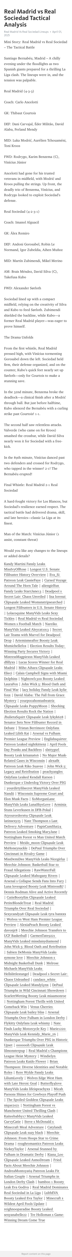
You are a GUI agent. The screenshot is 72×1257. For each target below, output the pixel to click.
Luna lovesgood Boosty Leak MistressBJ (33, 886)
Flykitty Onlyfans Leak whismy (27, 1023)
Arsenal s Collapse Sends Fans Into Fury (34, 881)
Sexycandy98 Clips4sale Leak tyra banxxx (35, 914)
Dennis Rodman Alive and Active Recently (35, 892)
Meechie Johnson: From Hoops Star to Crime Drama (32, 1138)
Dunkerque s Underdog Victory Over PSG (35, 782)
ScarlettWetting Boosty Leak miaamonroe (35, 996)
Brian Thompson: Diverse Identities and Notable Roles (36, 1066)
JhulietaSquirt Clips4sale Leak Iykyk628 (33, 717)
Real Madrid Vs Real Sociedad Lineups (26, 31)
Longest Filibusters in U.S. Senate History (35, 607)
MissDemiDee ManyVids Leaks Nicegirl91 (34, 859)
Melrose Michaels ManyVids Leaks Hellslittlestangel (32, 968)
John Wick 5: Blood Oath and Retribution (35, 946)
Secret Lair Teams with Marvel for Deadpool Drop (33, 635)
